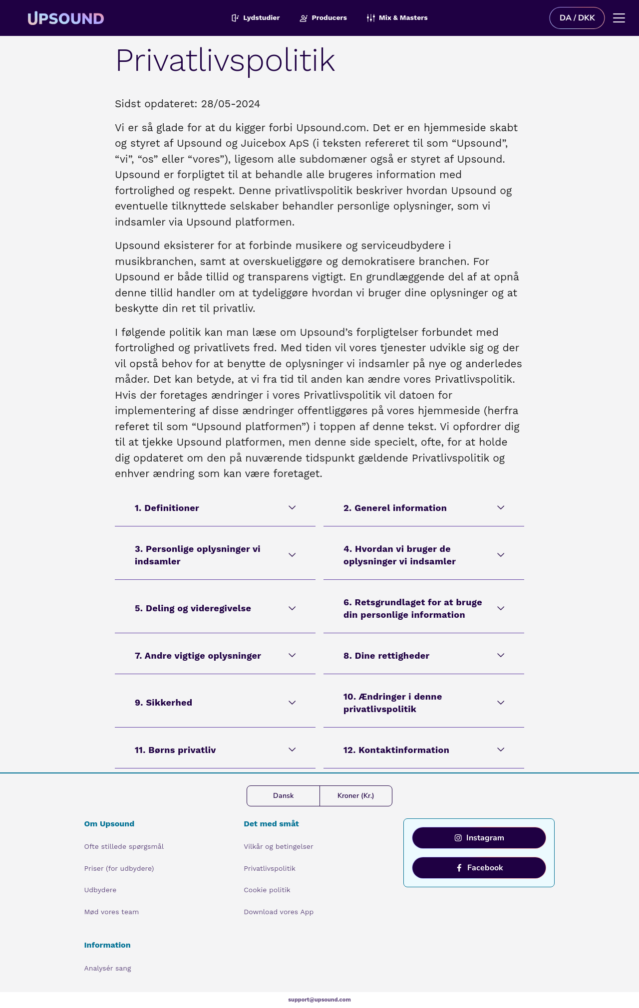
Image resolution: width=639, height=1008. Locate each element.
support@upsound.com (319, 1000)
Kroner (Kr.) (355, 795)
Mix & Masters (397, 17)
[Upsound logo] (128, 18)
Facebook (479, 867)
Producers (323, 17)
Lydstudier (255, 17)
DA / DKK (577, 17)
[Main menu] (619, 18)
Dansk (283, 795)
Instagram (479, 837)
